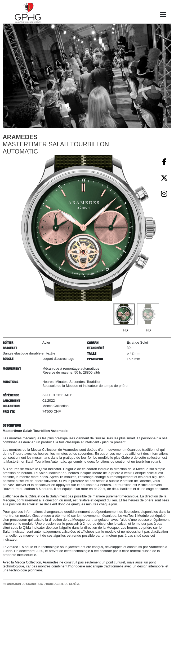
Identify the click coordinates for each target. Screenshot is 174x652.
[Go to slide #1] (124, 314)
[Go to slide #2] (148, 314)
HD (125, 330)
